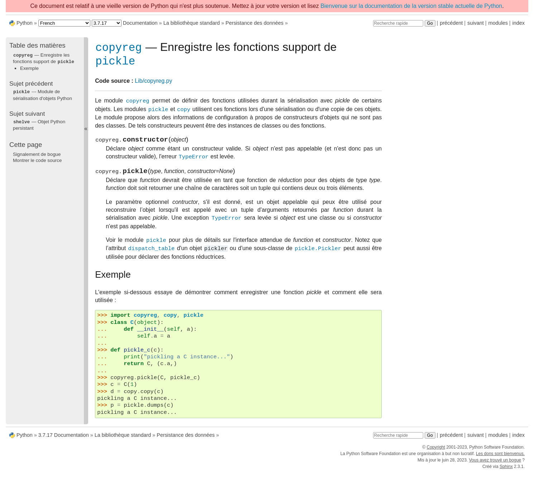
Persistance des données (254, 23)
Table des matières (37, 45)
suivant (475, 23)
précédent (451, 23)
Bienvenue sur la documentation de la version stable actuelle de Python (411, 6)
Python (24, 23)
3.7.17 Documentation (63, 440)
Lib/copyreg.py (153, 84)
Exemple (29, 67)
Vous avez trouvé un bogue (495, 465)
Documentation (140, 23)
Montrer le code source (37, 159)
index (518, 23)
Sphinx (506, 471)
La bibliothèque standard (191, 23)
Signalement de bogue (37, 153)
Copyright (435, 452)
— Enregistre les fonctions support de (44, 58)
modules (497, 23)
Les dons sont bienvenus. (500, 458)
